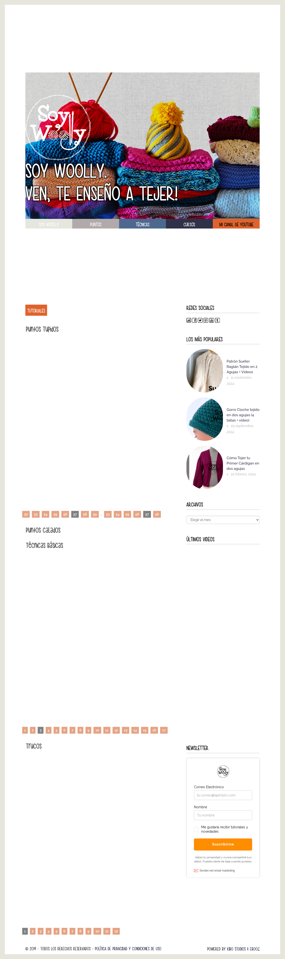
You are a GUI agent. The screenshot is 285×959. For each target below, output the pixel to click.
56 (65, 514)
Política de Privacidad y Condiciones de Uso (128, 949)
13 (125, 730)
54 (46, 514)
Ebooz (255, 949)
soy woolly (49, 225)
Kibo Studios (236, 949)
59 (95, 514)
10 (97, 730)
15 (144, 730)
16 (154, 730)
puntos (95, 225)
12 (116, 730)
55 (55, 514)
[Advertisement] (142, 38)
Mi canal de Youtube (236, 225)
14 (135, 730)
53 (35, 514)
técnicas (143, 225)
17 (163, 730)
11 (106, 730)
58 (85, 514)
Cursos (189, 225)
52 (26, 514)
